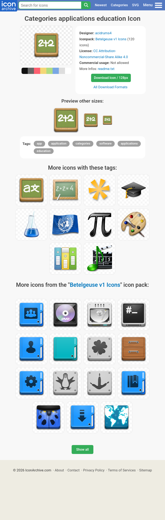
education (44, 151)
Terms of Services (122, 470)
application (58, 143)
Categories (119, 5)
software (105, 143)
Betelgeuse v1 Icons (110, 39)
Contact (73, 470)
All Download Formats (110, 87)
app (39, 143)
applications (129, 143)
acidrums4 (103, 33)
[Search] (86, 5)
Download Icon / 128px (111, 78)
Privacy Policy (93, 470)
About (59, 470)
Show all (82, 449)
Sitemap (145, 470)
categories (83, 143)
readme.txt (106, 69)
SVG (135, 5)
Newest (101, 5)
